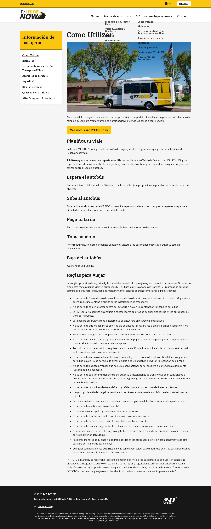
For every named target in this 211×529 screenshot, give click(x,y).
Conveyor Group (45, 506)
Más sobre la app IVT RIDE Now (89, 129)
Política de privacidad (78, 499)
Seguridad (28, 81)
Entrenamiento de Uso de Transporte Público (37, 68)
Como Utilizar (30, 55)
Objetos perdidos (32, 86)
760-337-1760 (27, 3)
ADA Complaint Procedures (38, 98)
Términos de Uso (100, 499)
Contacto (183, 16)
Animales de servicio (35, 75)
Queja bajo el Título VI (35, 92)
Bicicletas (28, 60)
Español (184, 3)
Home (95, 16)
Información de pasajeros (38, 40)
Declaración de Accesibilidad (49, 499)
